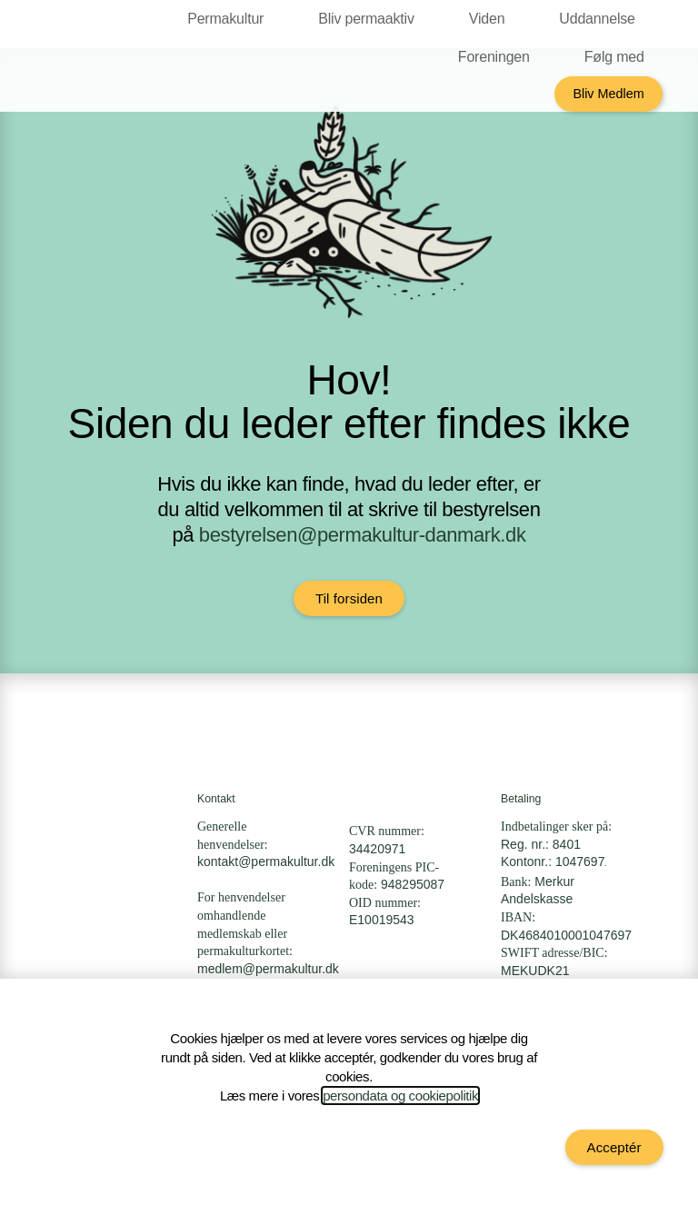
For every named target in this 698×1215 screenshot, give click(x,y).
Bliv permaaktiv (370, 19)
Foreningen (498, 57)
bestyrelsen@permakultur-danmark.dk (362, 534)
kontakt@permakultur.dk (265, 861)
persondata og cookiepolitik (400, 1095)
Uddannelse (601, 19)
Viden (491, 19)
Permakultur (230, 19)
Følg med (618, 57)
